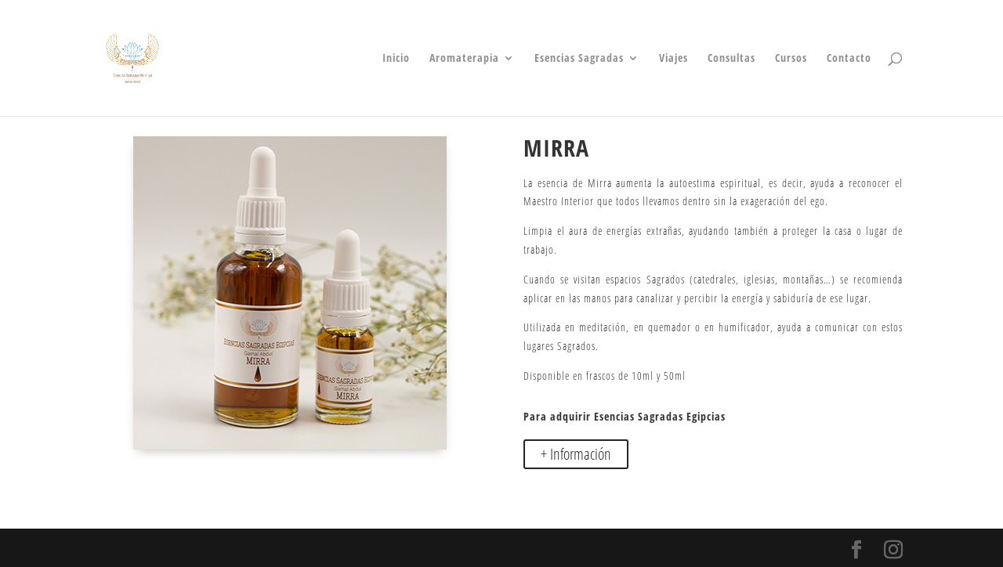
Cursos (791, 58)
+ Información (576, 453)
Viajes (673, 58)
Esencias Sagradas (579, 58)
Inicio (396, 58)
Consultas (731, 58)
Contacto (849, 58)
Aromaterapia (464, 58)
